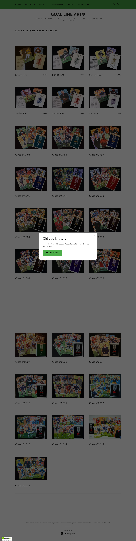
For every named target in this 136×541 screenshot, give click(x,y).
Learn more (52, 253)
